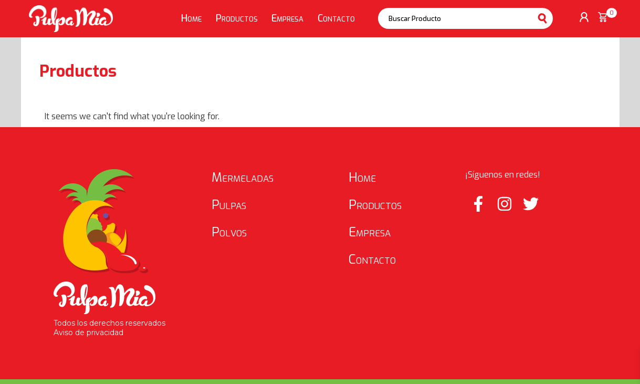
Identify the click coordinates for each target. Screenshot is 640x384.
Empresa (287, 18)
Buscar (542, 18)
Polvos (229, 232)
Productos (237, 18)
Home (191, 18)
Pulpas (229, 204)
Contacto (336, 18)
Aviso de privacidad (88, 332)
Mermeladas (243, 177)
